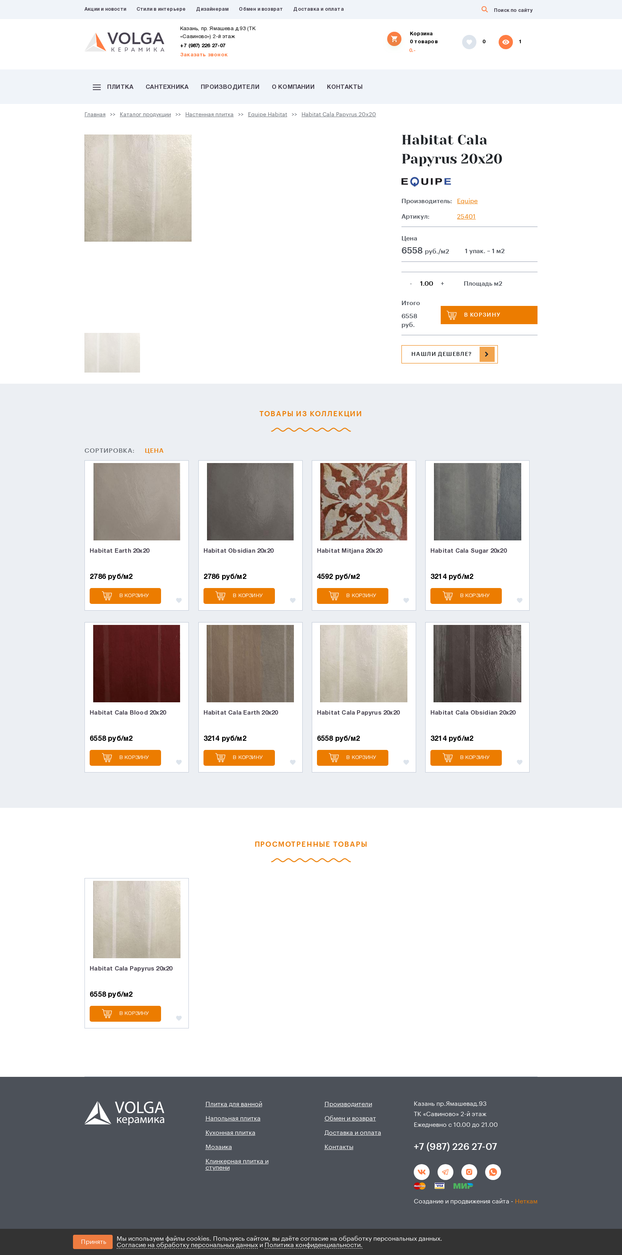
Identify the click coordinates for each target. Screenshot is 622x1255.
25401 (466, 216)
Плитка (113, 87)
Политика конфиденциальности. (314, 1245)
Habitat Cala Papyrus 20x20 (338, 114)
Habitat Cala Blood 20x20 (128, 713)
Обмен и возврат (261, 9)
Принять (93, 1242)
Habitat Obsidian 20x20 (238, 551)
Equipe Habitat (267, 114)
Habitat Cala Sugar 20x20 (468, 551)
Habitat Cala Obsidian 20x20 (472, 713)
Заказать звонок (204, 55)
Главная (95, 114)
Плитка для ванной (233, 1104)
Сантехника (167, 87)
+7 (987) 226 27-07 (203, 46)
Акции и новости (105, 9)
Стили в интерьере (161, 9)
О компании (293, 87)
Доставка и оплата (318, 9)
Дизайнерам (212, 9)
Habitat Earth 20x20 (119, 551)
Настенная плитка (209, 114)
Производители (230, 87)
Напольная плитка (233, 1118)
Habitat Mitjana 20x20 (349, 551)
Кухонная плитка (230, 1133)
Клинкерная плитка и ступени (237, 1164)
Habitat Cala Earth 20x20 (240, 713)
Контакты (345, 87)
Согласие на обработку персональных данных (187, 1245)
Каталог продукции (145, 114)
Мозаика (218, 1147)
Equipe (467, 201)
